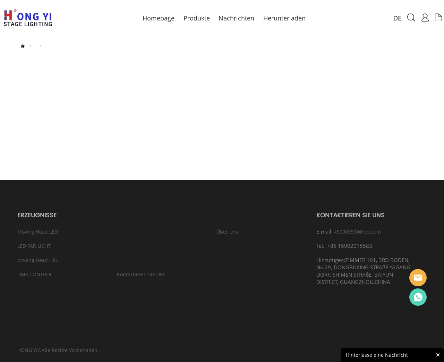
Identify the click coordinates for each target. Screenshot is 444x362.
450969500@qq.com (357, 231)
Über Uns (227, 231)
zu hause (22, 46)
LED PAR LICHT (34, 246)
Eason (418, 277)
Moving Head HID (37, 260)
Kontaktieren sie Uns (141, 274)
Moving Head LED (37, 231)
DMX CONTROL (34, 274)
